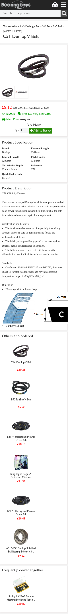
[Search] (64, 13)
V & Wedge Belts (32, 26)
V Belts (48, 26)
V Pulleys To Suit (14, 325)
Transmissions (11, 26)
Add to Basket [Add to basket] (40, 130)
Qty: (17, 130)
